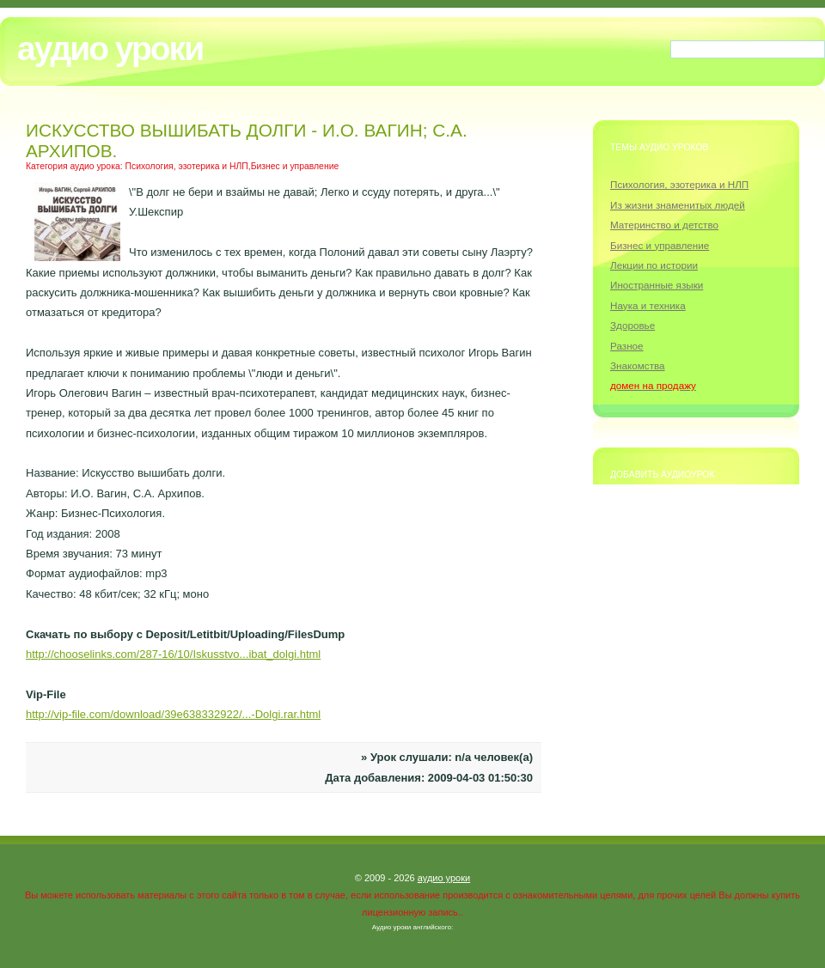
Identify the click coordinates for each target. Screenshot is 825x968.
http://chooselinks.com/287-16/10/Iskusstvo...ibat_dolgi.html (173, 654)
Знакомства (637, 365)
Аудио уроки (110, 48)
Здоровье (632, 325)
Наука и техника (648, 305)
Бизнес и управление (659, 245)
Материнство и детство (664, 224)
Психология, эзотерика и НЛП (679, 184)
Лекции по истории (654, 265)
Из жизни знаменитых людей (677, 204)
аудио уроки (444, 878)
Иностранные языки (656, 284)
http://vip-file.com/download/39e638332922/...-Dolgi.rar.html (173, 714)
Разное (627, 345)
